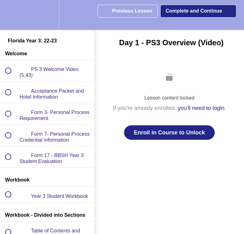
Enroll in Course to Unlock (169, 132)
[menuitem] (47, 15)
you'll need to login (201, 108)
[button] (11, 15)
